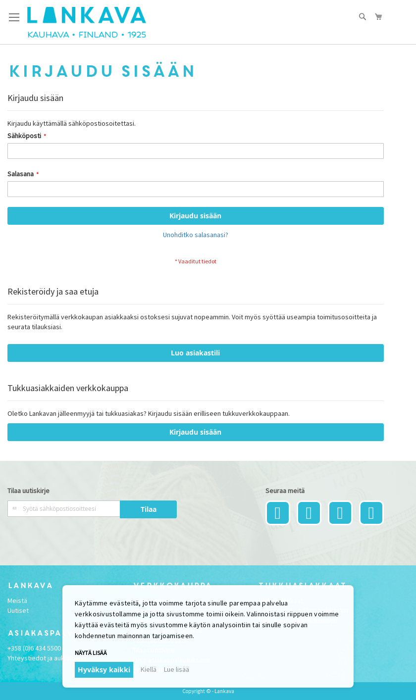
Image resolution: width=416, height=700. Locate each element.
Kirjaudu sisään (195, 432)
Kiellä (148, 669)
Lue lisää (176, 669)
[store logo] (86, 22)
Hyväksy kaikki (104, 669)
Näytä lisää (91, 652)
